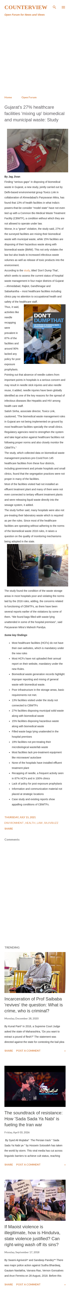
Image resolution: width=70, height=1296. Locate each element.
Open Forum (29, 97)
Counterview (25, 7)
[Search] (54, 6)
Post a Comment (28, 1050)
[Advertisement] (34, 56)
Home (8, 97)
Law (40, 822)
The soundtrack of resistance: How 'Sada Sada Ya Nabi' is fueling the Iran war (33, 1118)
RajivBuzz (51, 822)
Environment (14, 822)
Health (30, 822)
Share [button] (8, 828)
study (27, 270)
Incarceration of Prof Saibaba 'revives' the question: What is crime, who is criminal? (33, 1004)
